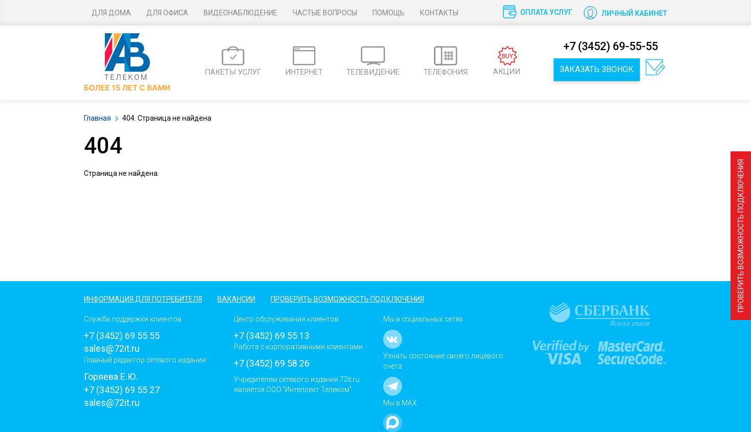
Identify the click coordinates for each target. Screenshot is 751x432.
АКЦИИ (506, 61)
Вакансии (236, 299)
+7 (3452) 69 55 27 (122, 389)
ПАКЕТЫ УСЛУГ (233, 61)
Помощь (388, 13)
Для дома (111, 13)
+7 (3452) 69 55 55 (122, 335)
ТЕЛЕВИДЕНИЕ (373, 61)
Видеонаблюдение (240, 13)
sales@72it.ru (112, 348)
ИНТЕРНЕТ (304, 61)
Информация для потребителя (143, 299)
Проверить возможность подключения (741, 235)
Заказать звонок (597, 69)
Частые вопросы (325, 13)
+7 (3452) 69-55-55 (610, 46)
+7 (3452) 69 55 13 (272, 335)
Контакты (439, 13)
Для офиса (167, 13)
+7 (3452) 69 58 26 (272, 363)
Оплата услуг (546, 12)
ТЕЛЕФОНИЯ (446, 61)
